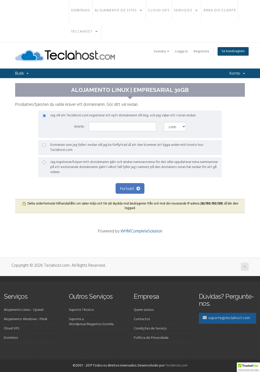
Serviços (183, 10)
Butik (22, 73)
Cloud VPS (159, 10)
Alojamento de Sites (116, 10)
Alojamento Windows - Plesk (25, 319)
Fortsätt (130, 188)
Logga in (181, 51)
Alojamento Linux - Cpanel (23, 310)
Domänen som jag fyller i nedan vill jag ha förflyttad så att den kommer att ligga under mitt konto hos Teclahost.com (123, 148)
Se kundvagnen (233, 51)
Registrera (201, 51)
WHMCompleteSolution (141, 231)
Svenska (161, 51)
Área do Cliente (219, 10)
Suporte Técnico (81, 310)
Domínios (80, 10)
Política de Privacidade (151, 338)
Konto (237, 73)
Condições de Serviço (150, 328)
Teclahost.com (176, 365)
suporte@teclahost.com (226, 318)
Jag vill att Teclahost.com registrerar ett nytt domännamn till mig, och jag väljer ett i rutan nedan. (119, 115)
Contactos (142, 319)
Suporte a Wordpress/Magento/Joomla (91, 321)
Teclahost (82, 32)
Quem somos (143, 310)
